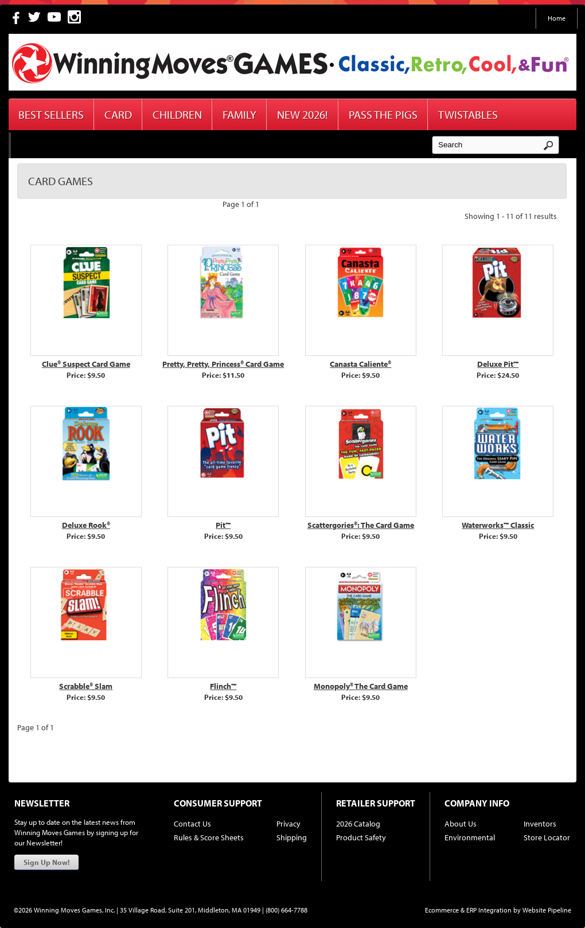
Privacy (288, 824)
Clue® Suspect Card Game (86, 364)
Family (239, 114)
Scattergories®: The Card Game (360, 525)
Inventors (540, 824)
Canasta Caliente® (360, 364)
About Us (460, 824)
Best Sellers (51, 114)
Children (177, 114)
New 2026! (302, 114)
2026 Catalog (358, 824)
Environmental (469, 837)
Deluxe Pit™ (497, 364)
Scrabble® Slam (85, 686)
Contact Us (192, 824)
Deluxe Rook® (86, 525)
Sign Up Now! (46, 862)
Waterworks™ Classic (498, 525)
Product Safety (361, 837)
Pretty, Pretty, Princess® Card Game (223, 364)
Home (557, 18)
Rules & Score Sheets (209, 837)
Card (118, 114)
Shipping (291, 837)
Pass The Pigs (383, 114)
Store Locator (547, 837)
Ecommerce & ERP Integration (468, 910)
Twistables (468, 114)
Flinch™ (223, 686)
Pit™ (223, 525)
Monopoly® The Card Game (361, 686)
